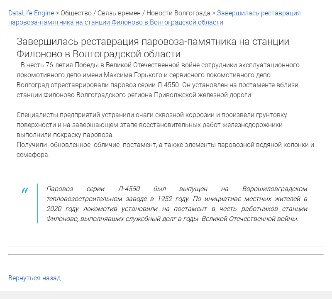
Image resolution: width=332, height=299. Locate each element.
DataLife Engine (31, 12)
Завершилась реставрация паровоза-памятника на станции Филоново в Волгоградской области (154, 17)
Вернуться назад (34, 277)
